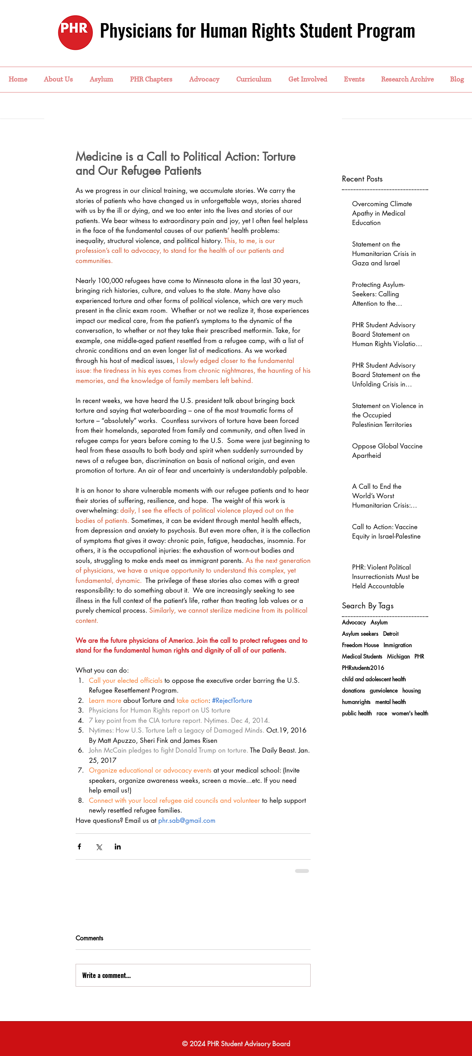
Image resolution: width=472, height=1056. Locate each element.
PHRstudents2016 (363, 667)
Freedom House (360, 645)
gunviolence (384, 690)
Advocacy (354, 622)
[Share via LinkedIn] (117, 846)
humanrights (356, 702)
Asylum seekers (360, 633)
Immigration (397, 645)
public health (357, 713)
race (381, 713)
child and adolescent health (374, 679)
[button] (58, 79)
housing (411, 690)
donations (353, 690)
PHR (419, 656)
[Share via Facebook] (79, 846)
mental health (390, 702)
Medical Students (362, 656)
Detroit (390, 633)
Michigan (398, 656)
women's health (410, 713)
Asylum (379, 622)
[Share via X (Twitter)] (98, 846)
